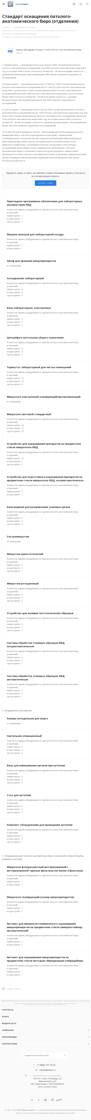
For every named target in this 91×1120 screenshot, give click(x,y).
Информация (9, 1037)
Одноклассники (39, 1100)
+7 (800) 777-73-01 (46, 1065)
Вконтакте (32, 1100)
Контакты (7, 1010)
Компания (7, 1030)
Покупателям (9, 1044)
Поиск (5, 1016)
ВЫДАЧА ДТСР (9, 1023)
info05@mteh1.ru (47, 1070)
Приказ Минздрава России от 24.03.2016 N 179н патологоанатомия (48, 49)
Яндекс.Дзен (45, 1100)
